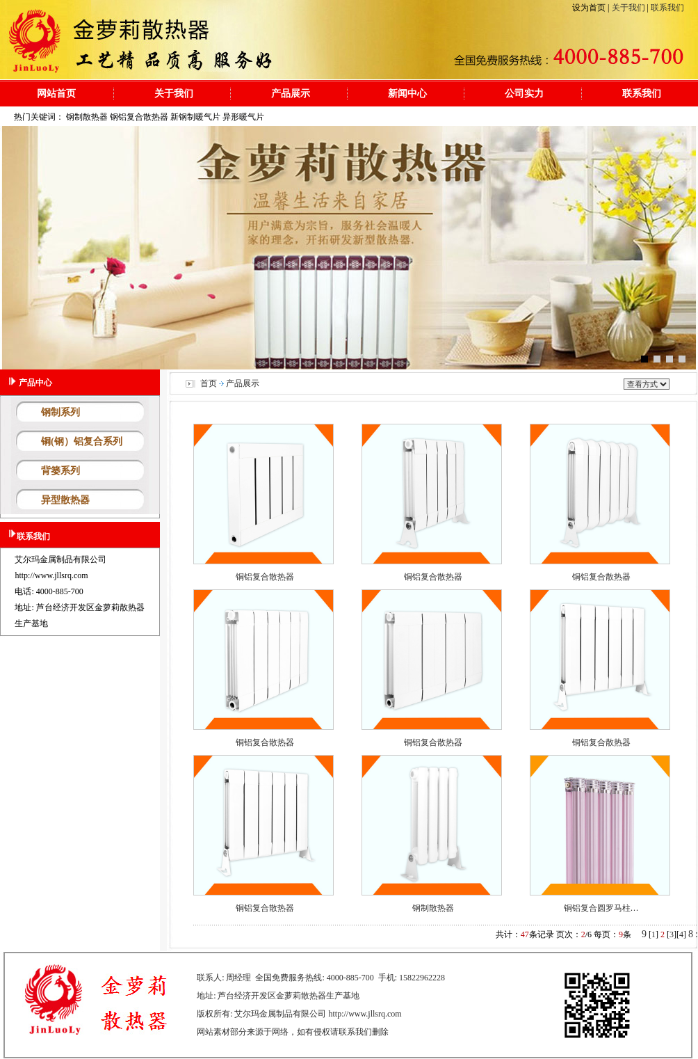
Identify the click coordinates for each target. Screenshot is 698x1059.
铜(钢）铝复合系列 (81, 441)
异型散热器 (65, 500)
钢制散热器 (433, 908)
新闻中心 (407, 93)
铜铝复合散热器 (265, 577)
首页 (208, 383)
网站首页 (56, 93)
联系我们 (666, 8)
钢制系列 (60, 412)
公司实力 (524, 93)
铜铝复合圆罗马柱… (601, 908)
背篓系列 (60, 470)
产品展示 (290, 93)
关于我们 (629, 8)
